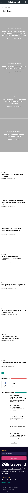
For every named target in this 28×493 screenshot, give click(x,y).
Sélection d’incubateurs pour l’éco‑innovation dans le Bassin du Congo (18, 437)
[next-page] (12, 373)
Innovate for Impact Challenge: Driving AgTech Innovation (17, 409)
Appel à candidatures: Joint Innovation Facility (17, 427)
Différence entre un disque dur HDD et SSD (13, 363)
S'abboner (14, 458)
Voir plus (14, 442)
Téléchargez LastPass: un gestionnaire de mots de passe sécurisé (11, 258)
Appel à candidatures (14, 29)
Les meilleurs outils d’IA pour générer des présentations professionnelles (11, 230)
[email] (14, 453)
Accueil (2, 7)
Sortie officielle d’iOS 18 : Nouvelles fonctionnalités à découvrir (13, 285)
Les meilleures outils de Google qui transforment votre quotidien (17, 418)
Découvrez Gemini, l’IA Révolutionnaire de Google (10, 337)
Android (3, 254)
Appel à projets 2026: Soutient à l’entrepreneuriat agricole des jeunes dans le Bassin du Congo (18, 399)
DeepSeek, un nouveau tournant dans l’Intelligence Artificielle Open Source (13, 202)
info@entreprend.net (6, 482)
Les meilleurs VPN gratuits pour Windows (12, 175)
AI (14, 96)
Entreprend (4, 178)
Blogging (3, 172)
